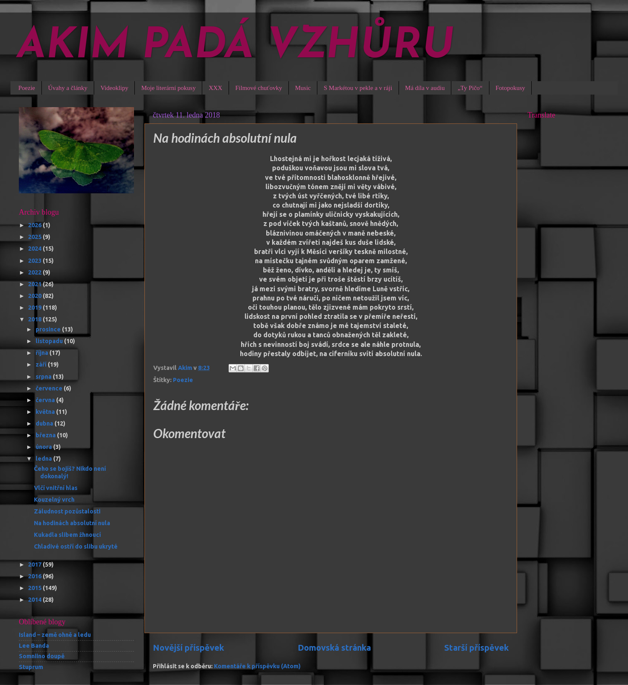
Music (303, 88)
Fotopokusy (510, 88)
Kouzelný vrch (54, 499)
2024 (35, 248)
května (46, 411)
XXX (215, 88)
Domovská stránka (334, 647)
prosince (49, 329)
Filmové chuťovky (258, 88)
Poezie (26, 88)
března (46, 435)
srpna (44, 376)
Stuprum (31, 667)
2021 (35, 284)
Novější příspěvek (188, 647)
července (50, 388)
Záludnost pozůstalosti (67, 511)
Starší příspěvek (476, 647)
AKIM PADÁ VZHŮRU (236, 47)
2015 (35, 588)
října (42, 352)
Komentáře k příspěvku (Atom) (257, 666)
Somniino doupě (41, 656)
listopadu (50, 341)
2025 (35, 236)
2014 (35, 599)
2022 (35, 272)
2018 (35, 319)
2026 (35, 225)
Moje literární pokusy (168, 88)
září (42, 364)
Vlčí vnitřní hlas (55, 488)
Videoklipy (114, 88)
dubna (45, 423)
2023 (35, 260)
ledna (44, 458)
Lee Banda (34, 645)
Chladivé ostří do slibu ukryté (76, 546)
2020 (35, 295)
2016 (35, 576)
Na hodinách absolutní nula (72, 523)
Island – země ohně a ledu (55, 634)
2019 (35, 307)
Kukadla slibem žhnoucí (67, 534)
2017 (35, 564)
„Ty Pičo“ (470, 88)
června (46, 400)
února (44, 447)
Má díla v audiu (425, 88)
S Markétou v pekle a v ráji (358, 88)
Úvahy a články (68, 88)
